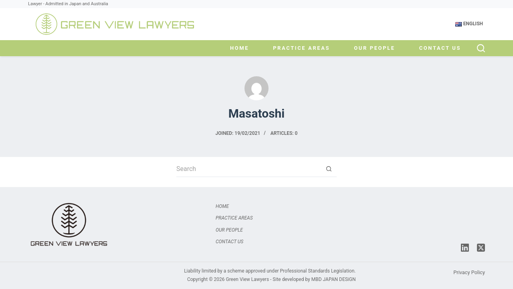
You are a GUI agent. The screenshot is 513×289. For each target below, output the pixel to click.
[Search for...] (248, 169)
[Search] (481, 48)
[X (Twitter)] (481, 248)
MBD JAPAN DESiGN (333, 279)
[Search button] (329, 169)
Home (239, 48)
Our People (374, 48)
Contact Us (440, 48)
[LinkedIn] (465, 248)
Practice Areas (301, 48)
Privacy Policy (469, 272)
